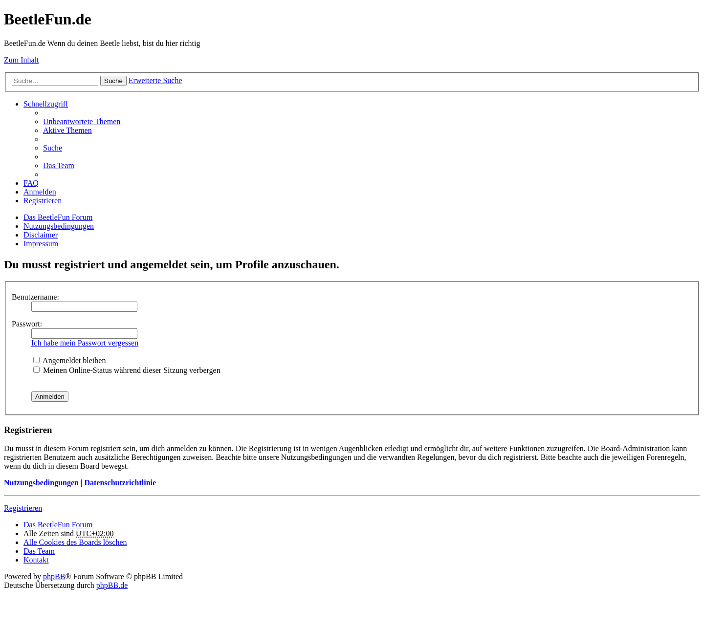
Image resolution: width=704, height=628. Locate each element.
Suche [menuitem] (52, 148)
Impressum (40, 243)
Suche (113, 81)
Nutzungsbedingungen (58, 226)
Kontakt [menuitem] (36, 560)
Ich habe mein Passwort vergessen (84, 343)
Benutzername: (35, 297)
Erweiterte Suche (155, 80)
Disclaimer (40, 235)
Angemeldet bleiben (69, 360)
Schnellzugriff (45, 104)
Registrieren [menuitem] (42, 200)
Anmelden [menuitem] (39, 192)
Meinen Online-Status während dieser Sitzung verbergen (126, 370)
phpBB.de (112, 585)
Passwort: (27, 324)
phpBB (54, 576)
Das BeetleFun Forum (57, 217)
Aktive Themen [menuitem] (67, 130)
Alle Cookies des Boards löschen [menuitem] (75, 542)
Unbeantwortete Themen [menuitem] (81, 121)
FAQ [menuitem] (31, 183)
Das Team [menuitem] (58, 165)
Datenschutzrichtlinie (120, 482)
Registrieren (23, 508)
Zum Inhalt (21, 60)
